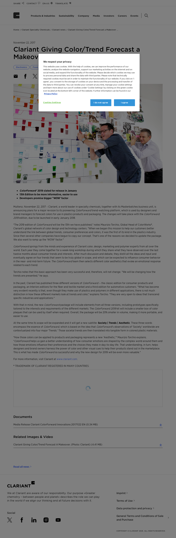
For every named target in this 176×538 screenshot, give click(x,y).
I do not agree (101, 102)
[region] (89, 82)
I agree (124, 102)
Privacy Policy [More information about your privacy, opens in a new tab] (50, 93)
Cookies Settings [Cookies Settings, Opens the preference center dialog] (52, 102)
